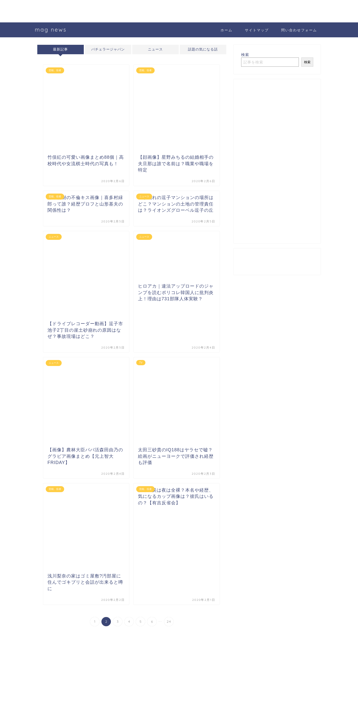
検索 (245, 54)
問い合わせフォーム (299, 30)
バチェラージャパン (108, 49)
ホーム (226, 30)
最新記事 (60, 49)
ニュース (155, 49)
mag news (51, 29)
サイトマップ (257, 30)
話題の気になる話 (203, 49)
